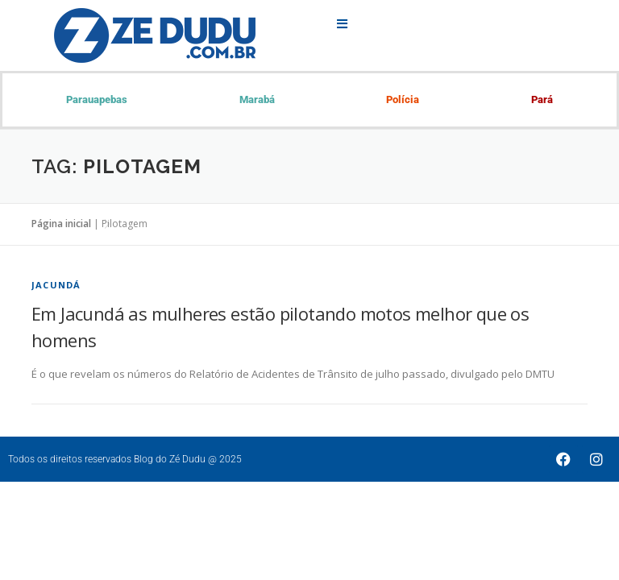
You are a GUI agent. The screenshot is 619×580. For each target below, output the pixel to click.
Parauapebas (96, 99)
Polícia (402, 99)
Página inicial (61, 223)
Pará (542, 99)
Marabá (257, 99)
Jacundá (56, 285)
